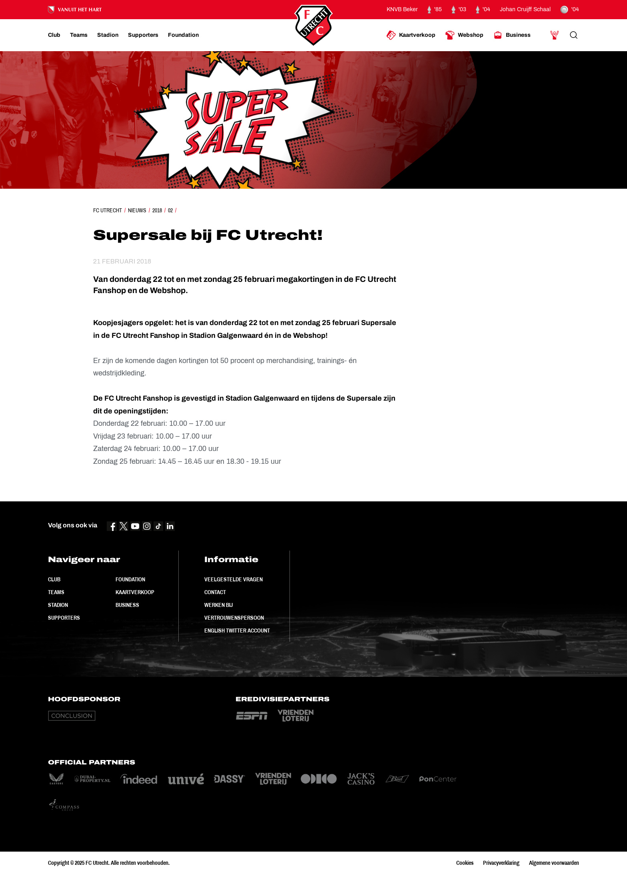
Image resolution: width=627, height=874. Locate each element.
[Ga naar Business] (512, 35)
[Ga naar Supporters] (143, 35)
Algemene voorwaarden (554, 862)
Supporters (64, 617)
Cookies (464, 862)
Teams (56, 592)
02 (170, 210)
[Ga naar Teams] (79, 35)
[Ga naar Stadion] (107, 35)
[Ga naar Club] (54, 35)
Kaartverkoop (135, 592)
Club (54, 579)
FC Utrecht (107, 210)
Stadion (58, 605)
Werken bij (218, 605)
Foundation (130, 579)
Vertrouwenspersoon (234, 617)
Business (127, 605)
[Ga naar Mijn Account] (554, 35)
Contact (215, 592)
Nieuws (137, 210)
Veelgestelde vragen (233, 579)
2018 (157, 210)
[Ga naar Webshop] (464, 35)
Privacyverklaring (501, 862)
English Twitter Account (237, 630)
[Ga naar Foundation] (183, 35)
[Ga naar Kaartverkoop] (410, 35)
